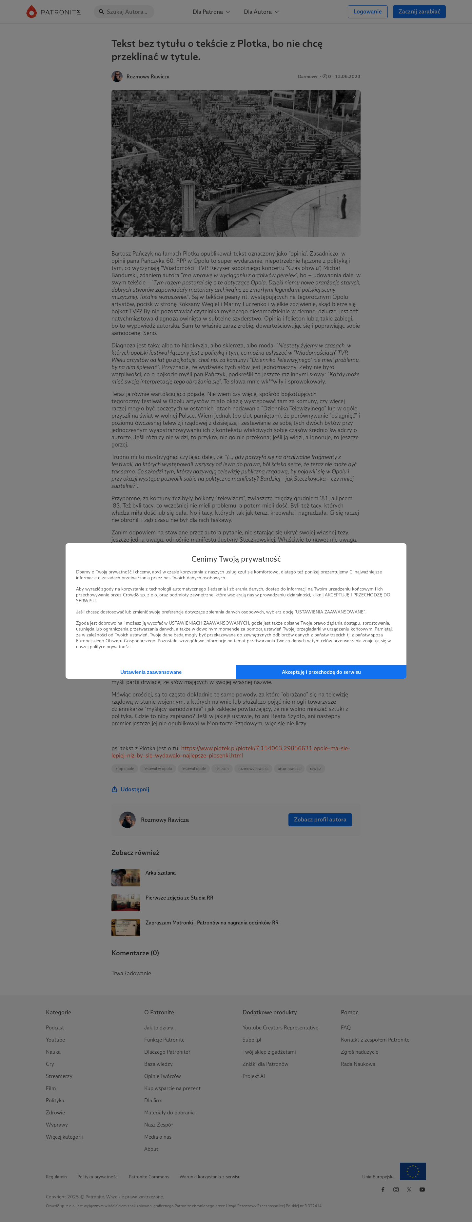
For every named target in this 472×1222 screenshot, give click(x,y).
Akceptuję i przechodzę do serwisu (321, 672)
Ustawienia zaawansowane (151, 672)
